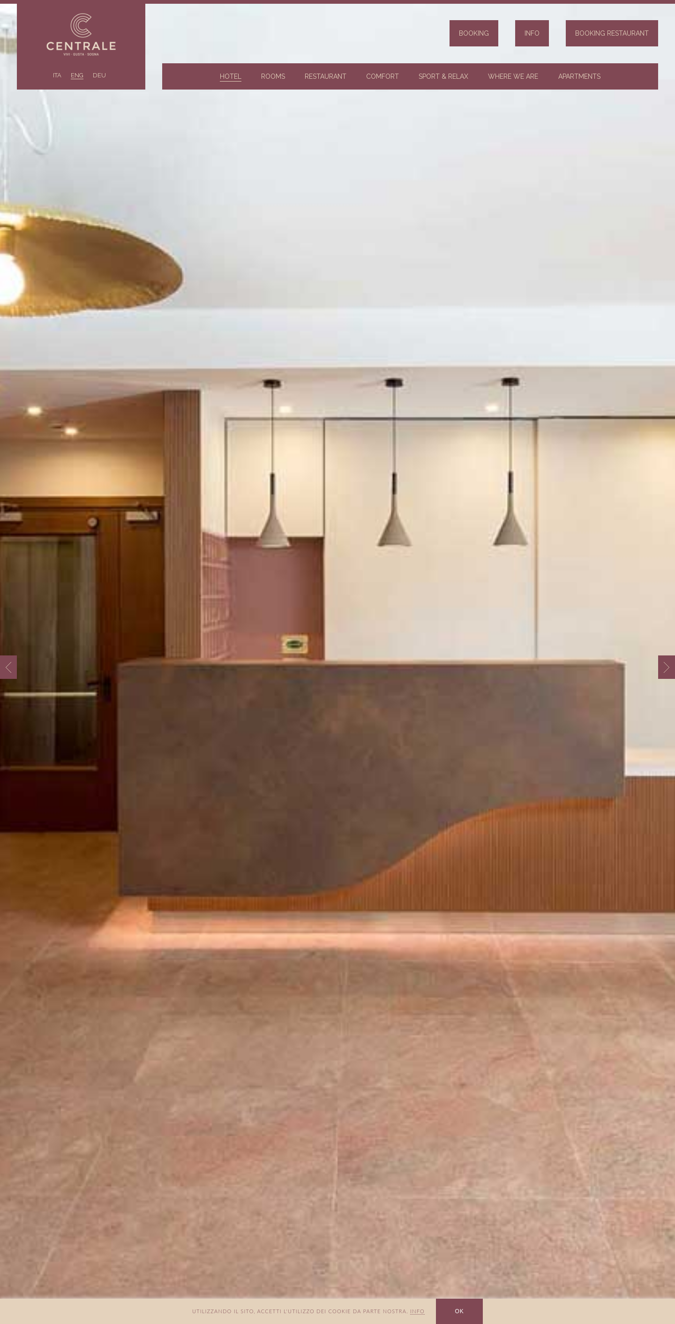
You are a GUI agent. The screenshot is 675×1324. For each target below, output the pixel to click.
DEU (99, 75)
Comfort (382, 76)
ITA (57, 75)
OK (459, 1311)
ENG (77, 75)
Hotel (230, 76)
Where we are (513, 76)
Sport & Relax (443, 76)
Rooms (273, 76)
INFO (417, 1311)
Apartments (579, 76)
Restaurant (325, 76)
